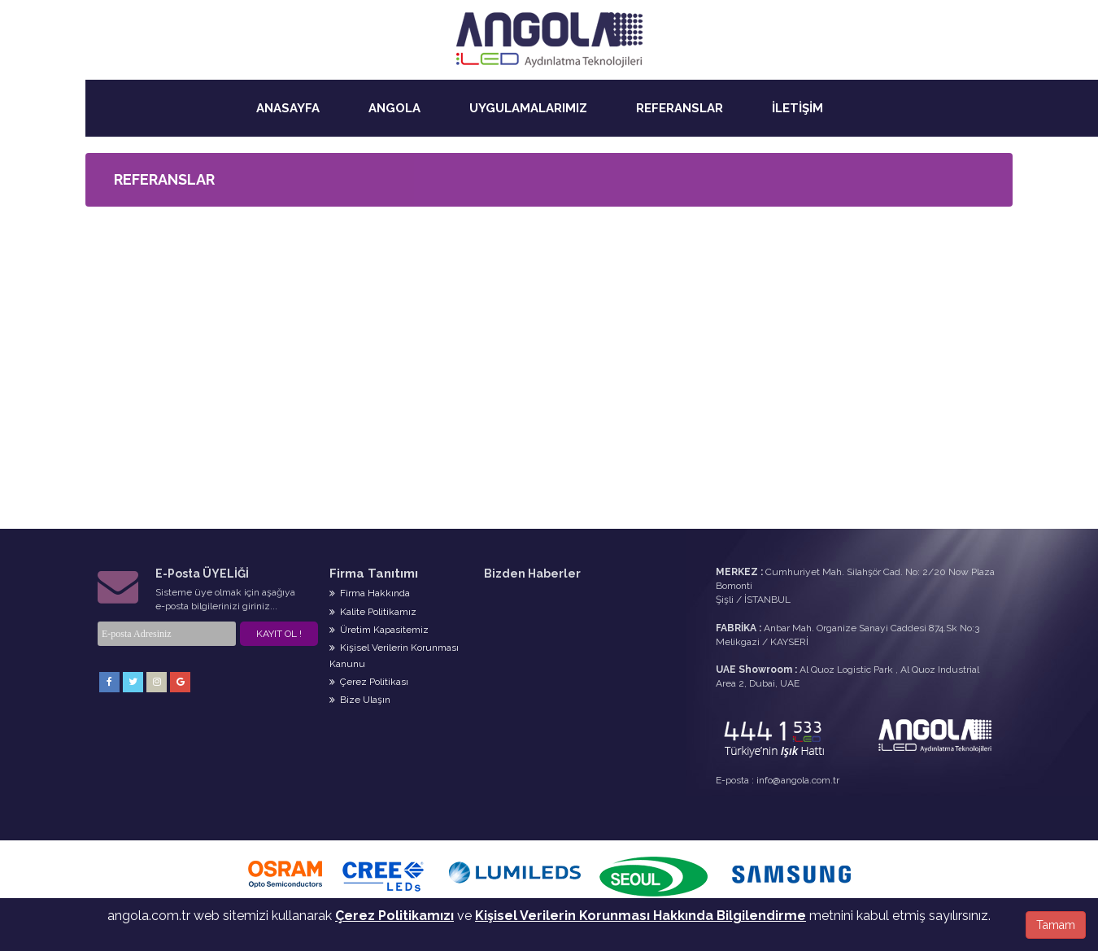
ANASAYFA (288, 108)
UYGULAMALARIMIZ (528, 108)
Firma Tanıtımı (373, 573)
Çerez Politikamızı (394, 915)
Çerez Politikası (368, 681)
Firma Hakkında (369, 593)
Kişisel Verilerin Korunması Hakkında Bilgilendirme (640, 915)
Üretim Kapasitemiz (379, 629)
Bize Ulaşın (359, 699)
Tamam (1055, 924)
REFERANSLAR (679, 108)
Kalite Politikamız (372, 611)
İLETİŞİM (797, 108)
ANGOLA (394, 108)
